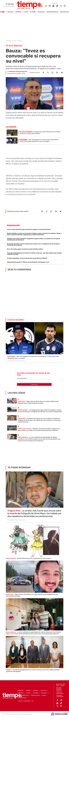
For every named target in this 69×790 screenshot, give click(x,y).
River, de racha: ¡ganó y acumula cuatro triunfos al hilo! (25, 249)
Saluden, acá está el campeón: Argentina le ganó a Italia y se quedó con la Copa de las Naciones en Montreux (33, 239)
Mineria (28, 690)
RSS (32, 701)
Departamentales (52, 12)
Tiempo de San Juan (11, 40)
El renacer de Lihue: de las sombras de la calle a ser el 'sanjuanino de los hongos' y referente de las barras (33, 244)
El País (26, 12)
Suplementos (22, 697)
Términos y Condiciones (24, 701)
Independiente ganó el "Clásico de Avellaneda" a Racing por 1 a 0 (28, 262)
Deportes (18, 12)
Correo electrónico (22, 378)
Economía (21, 690)
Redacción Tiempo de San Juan (18, 71)
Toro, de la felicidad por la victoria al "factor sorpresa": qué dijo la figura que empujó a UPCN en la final (34, 253)
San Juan (10, 12)
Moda (44, 695)
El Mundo (33, 12)
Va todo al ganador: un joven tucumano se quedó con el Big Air (27, 258)
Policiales (41, 12)
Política (2, 12)
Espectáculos (35, 695)
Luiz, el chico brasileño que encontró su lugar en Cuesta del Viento (28, 229)
